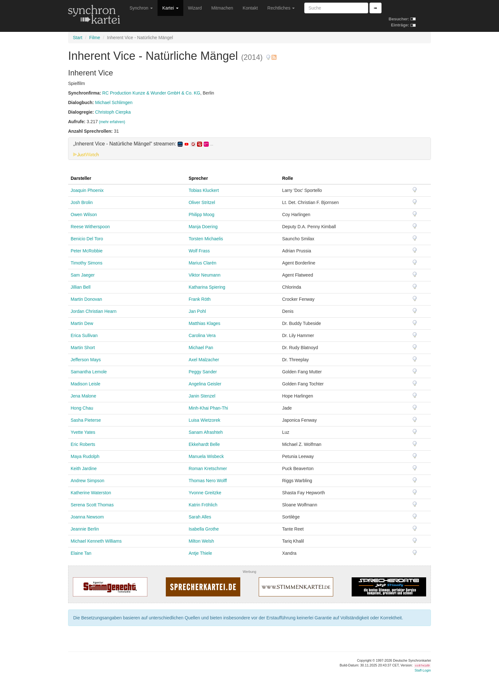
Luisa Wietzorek (205, 420)
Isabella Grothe (204, 529)
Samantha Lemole (89, 371)
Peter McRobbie (86, 250)
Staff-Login (423, 670)
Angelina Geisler (205, 383)
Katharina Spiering (207, 287)
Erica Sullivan (84, 335)
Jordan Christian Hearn (93, 311)
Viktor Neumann (205, 275)
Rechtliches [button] (281, 8)
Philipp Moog (201, 214)
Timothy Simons (86, 262)
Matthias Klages (205, 323)
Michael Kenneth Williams (96, 541)
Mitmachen (222, 8)
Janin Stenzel (202, 395)
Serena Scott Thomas (92, 504)
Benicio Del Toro (87, 238)
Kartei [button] (170, 8)
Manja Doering (203, 226)
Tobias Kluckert (204, 190)
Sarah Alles (200, 516)
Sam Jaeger (83, 275)
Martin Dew (82, 323)
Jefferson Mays (86, 359)
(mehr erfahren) (112, 122)
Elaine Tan (81, 553)
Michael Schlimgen (114, 102)
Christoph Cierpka (113, 112)
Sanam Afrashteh (206, 432)
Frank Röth (200, 299)
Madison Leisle (85, 383)
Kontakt (250, 8)
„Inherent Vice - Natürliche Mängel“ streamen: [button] (143, 144)
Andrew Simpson (87, 480)
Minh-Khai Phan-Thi (208, 408)
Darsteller (81, 178)
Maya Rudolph (85, 456)
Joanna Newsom (87, 516)
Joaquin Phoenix (87, 190)
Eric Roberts (83, 444)
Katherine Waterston (91, 492)
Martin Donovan (86, 299)
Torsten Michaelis (206, 238)
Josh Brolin (82, 202)
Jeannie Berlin (85, 529)
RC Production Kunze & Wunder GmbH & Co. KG (151, 92)
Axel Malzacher (204, 359)
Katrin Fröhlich (203, 504)
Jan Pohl (197, 311)
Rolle (287, 178)
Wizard (195, 8)
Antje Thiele (200, 553)
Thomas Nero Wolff (208, 480)
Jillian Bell (80, 287)
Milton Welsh (201, 541)
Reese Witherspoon (90, 226)
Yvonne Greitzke (205, 492)
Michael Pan (201, 347)
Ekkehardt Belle (204, 444)
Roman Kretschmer (208, 468)
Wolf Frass (199, 250)
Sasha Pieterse (86, 420)
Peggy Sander (203, 371)
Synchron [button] (141, 8)
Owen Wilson (84, 214)
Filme (94, 37)
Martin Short (83, 347)
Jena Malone (83, 395)
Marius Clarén (202, 262)
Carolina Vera (202, 335)
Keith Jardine (84, 468)
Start (77, 37)
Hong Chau (82, 408)
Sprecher (198, 178)
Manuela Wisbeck (206, 456)
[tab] (249, 148)
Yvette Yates (83, 432)
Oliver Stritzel (202, 202)
